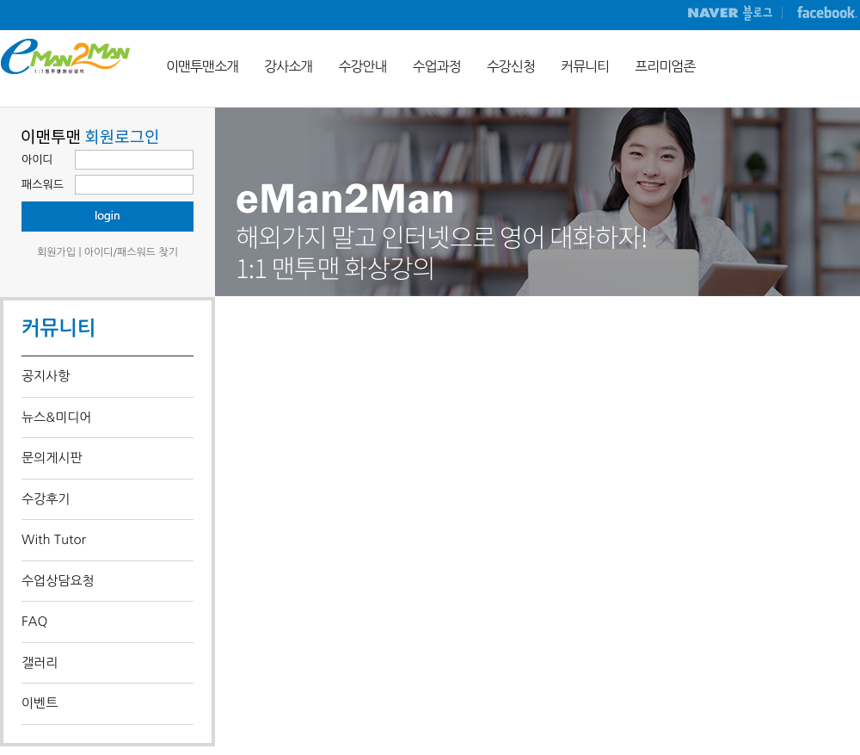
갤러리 (40, 662)
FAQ (34, 621)
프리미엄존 (665, 66)
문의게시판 (52, 457)
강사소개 (288, 66)
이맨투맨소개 (202, 66)
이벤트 (40, 702)
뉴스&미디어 (56, 417)
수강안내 (362, 66)
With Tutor (54, 539)
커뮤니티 (585, 66)
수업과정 (437, 66)
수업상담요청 (58, 580)
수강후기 (46, 498)
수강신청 (511, 66)
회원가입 (56, 252)
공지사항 (46, 375)
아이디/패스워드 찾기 (131, 252)
